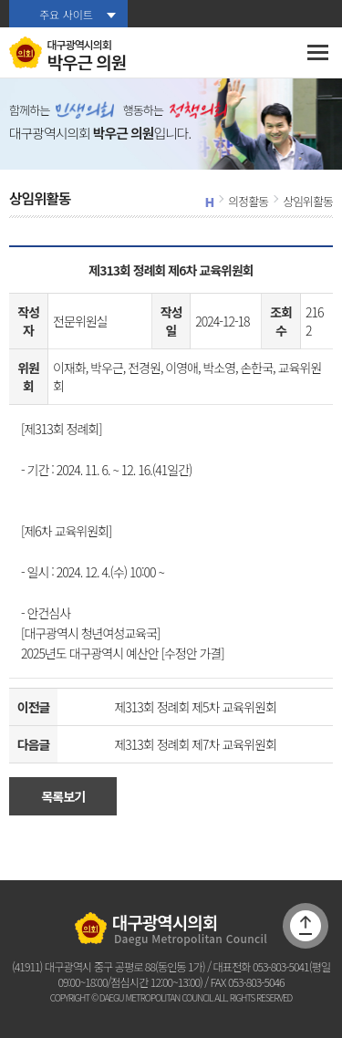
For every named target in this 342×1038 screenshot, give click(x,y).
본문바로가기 (0, 0)
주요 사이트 (66, 14)
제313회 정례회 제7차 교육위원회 (194, 744)
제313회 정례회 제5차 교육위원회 (194, 707)
